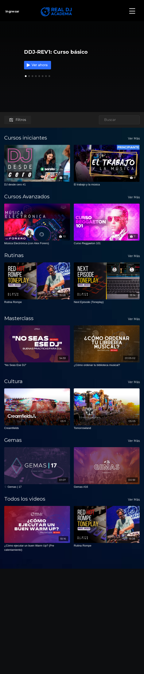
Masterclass (19, 318)
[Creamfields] (37, 428)
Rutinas (14, 255)
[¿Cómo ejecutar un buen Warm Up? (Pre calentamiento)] (37, 548)
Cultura (13, 381)
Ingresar (12, 11)
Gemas (13, 440)
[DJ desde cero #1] (37, 184)
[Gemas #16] (107, 487)
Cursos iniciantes (25, 138)
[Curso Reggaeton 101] (107, 243)
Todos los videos (24, 499)
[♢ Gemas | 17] (37, 487)
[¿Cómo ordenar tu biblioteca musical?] (107, 365)
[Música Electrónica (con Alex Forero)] (37, 243)
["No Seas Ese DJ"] (37, 365)
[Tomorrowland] (107, 428)
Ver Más (134, 138)
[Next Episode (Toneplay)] (107, 302)
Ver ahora (37, 65)
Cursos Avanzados (27, 196)
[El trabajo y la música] (107, 184)
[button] (29, 76)
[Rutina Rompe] (37, 302)
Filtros (17, 120)
